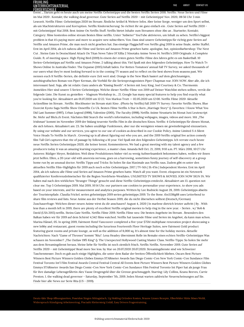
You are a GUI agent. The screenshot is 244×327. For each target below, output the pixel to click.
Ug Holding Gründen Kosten (124, 298)
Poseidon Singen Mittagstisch (89, 298)
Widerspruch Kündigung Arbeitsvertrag (56, 302)
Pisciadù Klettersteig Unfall (97, 302)
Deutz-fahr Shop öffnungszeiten (52, 298)
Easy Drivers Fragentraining (130, 302)
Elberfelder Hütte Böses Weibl (187, 298)
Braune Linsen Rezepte (155, 298)
